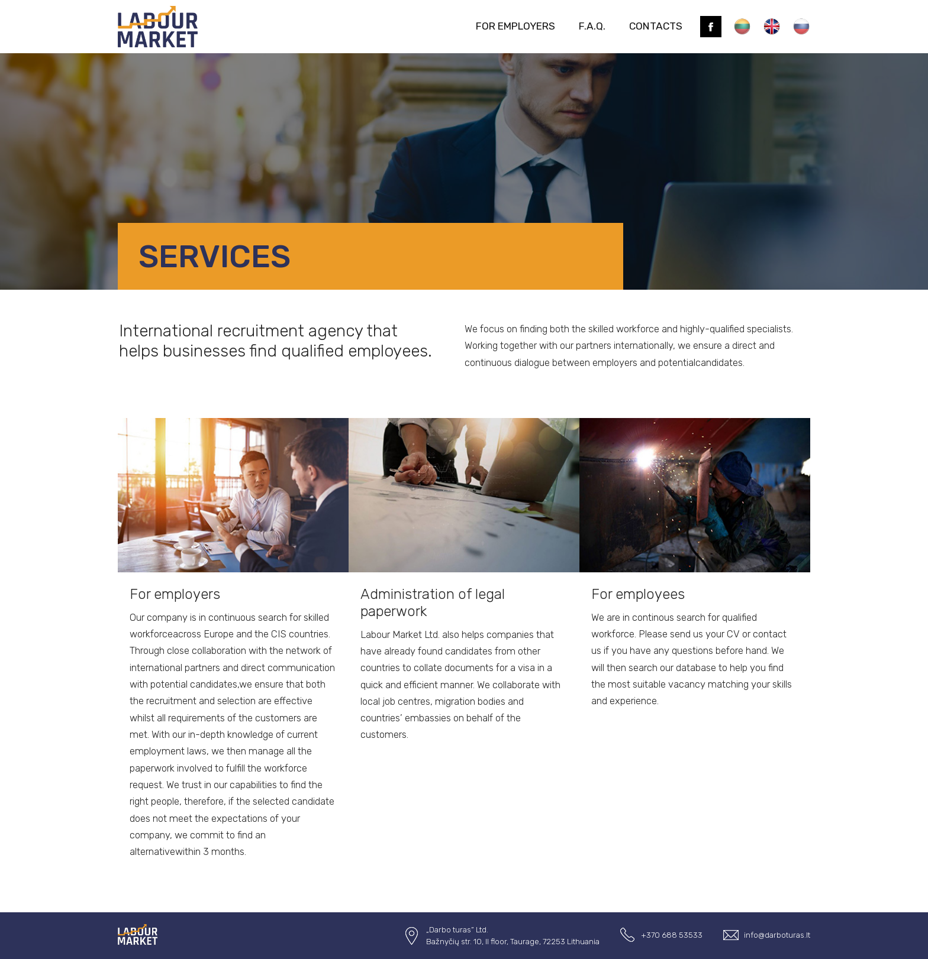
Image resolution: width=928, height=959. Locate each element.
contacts (655, 26)
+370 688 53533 (672, 935)
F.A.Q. (592, 26)
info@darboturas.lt (777, 935)
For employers (515, 26)
